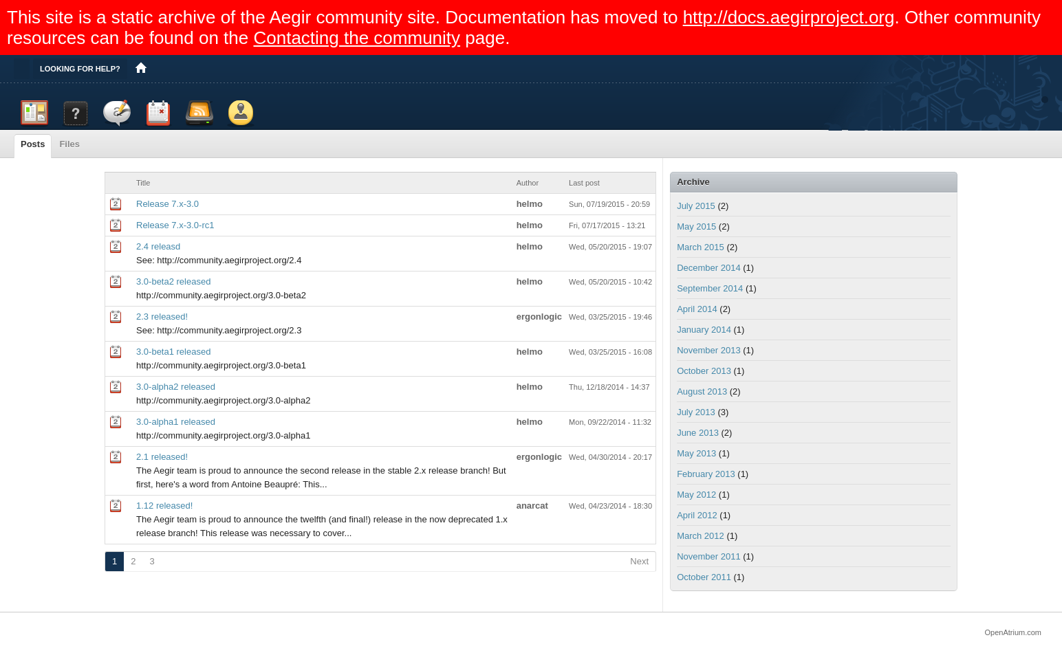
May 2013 (696, 453)
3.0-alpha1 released (175, 422)
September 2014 (710, 288)
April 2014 (697, 309)
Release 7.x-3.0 (167, 204)
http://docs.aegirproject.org (789, 17)
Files (69, 144)
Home (141, 68)
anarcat (532, 505)
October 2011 (704, 577)
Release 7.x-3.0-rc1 (175, 225)
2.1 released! (162, 457)
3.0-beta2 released (173, 281)
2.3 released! (162, 316)
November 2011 (709, 556)
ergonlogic (539, 316)
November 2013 (709, 350)
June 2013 (698, 433)
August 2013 (702, 391)
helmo (530, 204)
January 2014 (704, 329)
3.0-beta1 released (173, 351)
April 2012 (697, 515)
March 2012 (700, 536)
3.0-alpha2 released (175, 386)
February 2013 (706, 474)
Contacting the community (356, 37)
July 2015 (696, 206)
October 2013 (704, 371)
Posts (33, 144)
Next (639, 561)
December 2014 (709, 268)
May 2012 (696, 494)
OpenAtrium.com (1012, 632)
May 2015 (696, 226)
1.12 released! (164, 505)
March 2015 (700, 247)
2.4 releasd (158, 246)
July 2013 (696, 412)
